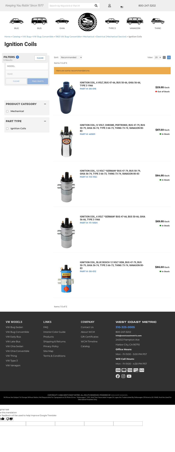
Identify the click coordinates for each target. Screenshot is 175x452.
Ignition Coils (18, 128)
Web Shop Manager (119, 385)
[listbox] (27, 66)
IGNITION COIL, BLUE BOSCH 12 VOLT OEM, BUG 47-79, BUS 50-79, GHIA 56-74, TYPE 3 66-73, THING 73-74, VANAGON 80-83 (111, 254)
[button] (85, 5)
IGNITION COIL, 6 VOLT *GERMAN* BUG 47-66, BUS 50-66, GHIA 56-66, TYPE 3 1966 (111, 211)
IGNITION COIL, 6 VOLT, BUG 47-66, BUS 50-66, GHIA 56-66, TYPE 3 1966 (108, 84)
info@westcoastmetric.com (131, 324)
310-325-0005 (123, 315)
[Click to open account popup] (160, 5)
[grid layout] (164, 57)
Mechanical (17, 111)
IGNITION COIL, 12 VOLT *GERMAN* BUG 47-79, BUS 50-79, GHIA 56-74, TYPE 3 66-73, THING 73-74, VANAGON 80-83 (111, 167)
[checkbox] (7, 129)
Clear (16, 81)
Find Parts (38, 81)
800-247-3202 (123, 320)
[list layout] (169, 57)
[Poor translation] (9, 409)
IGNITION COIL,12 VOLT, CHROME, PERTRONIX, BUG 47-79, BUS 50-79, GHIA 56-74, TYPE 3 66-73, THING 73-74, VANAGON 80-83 (111, 124)
